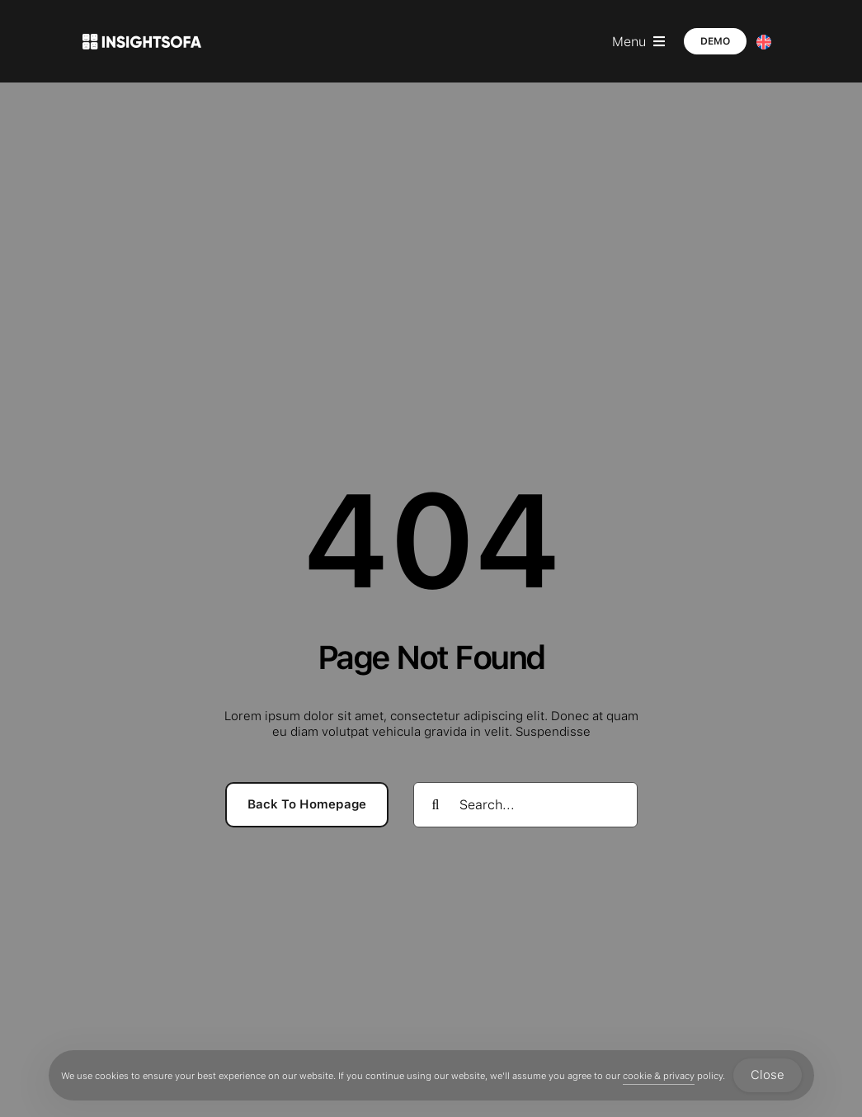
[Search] (436, 804)
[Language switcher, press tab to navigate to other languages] (764, 41)
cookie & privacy (659, 1076)
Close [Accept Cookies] (767, 1075)
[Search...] (525, 804)
